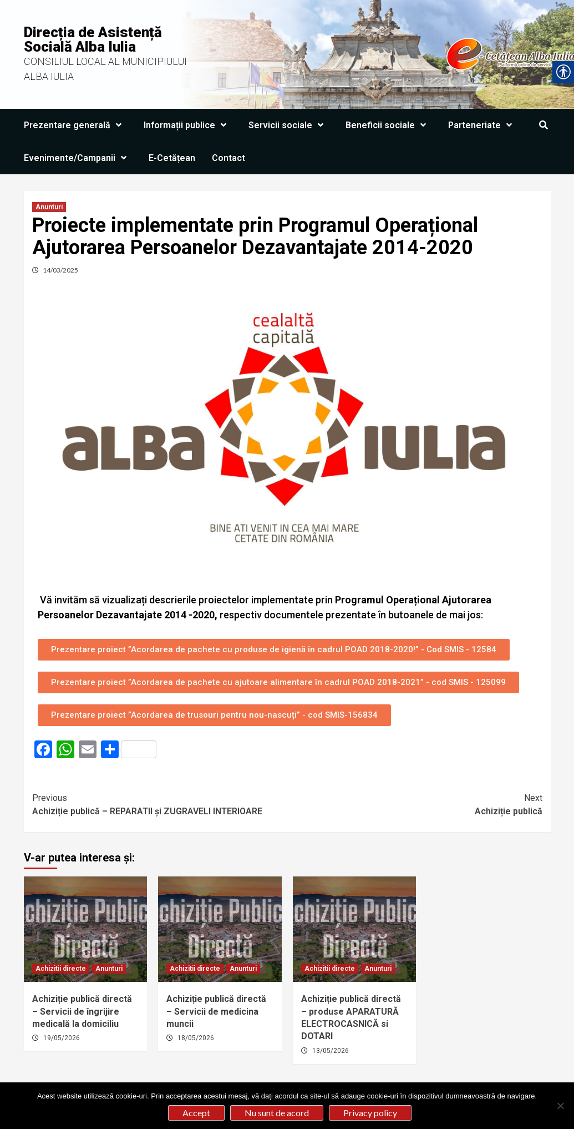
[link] (544, 125)
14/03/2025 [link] (60, 270)
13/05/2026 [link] (330, 1051)
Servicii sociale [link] (288, 125)
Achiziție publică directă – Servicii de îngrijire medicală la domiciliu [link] (82, 1011)
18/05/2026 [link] (195, 1038)
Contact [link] (228, 158)
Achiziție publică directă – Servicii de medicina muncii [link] (216, 1011)
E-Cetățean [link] (172, 158)
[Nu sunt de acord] (560, 1105)
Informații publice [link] (188, 125)
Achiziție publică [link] (414, 804)
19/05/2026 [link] (61, 1038)
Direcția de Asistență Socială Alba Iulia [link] (93, 39)
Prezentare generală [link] (75, 125)
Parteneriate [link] (482, 125)
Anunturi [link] (49, 207)
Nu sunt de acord (277, 1112)
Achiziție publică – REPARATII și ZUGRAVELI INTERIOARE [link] (159, 804)
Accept (196, 1112)
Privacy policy (370, 1112)
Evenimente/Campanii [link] (78, 158)
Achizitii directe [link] (60, 968)
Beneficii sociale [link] (388, 125)
